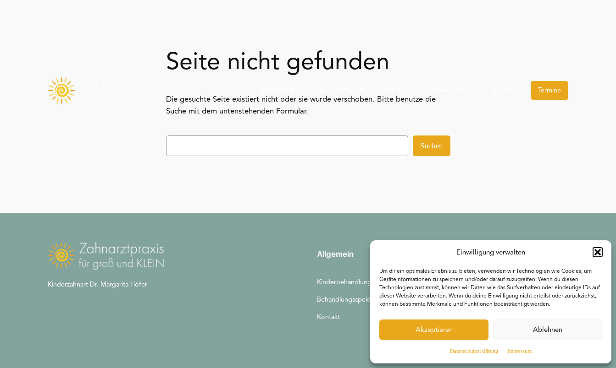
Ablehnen (547, 329)
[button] (597, 252)
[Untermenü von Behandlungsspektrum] (415, 90)
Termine (549, 90)
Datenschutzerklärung (474, 351)
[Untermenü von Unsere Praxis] (479, 90)
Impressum (519, 351)
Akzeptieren (434, 329)
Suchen (431, 145)
